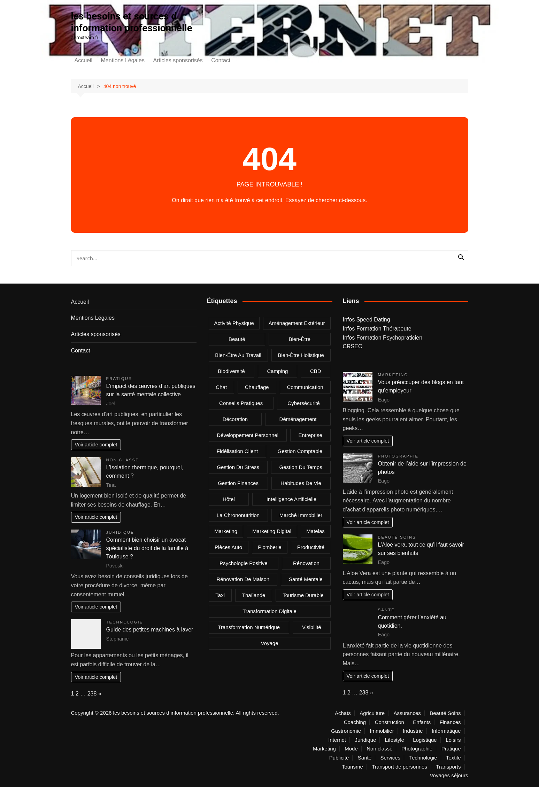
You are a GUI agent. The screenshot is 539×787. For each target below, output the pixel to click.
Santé (386, 610)
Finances (450, 722)
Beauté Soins (397, 537)
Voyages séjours (449, 775)
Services (390, 758)
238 (92, 694)
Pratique (119, 378)
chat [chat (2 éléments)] (221, 387)
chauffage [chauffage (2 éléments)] (257, 387)
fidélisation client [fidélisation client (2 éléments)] (237, 451)
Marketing (393, 375)
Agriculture (372, 713)
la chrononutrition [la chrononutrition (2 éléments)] (238, 515)
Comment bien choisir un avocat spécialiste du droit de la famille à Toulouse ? (147, 548)
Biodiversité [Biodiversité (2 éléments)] (231, 371)
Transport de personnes (399, 767)
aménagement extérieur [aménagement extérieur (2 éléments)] (297, 323)
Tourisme (352, 767)
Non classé (122, 460)
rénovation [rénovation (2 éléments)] (306, 563)
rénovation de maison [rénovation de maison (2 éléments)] (242, 579)
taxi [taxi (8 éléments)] (220, 595)
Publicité (339, 758)
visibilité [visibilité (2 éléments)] (311, 627)
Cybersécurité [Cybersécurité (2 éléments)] (303, 403)
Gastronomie (346, 731)
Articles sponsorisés (177, 60)
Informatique (446, 731)
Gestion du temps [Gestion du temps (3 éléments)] (300, 467)
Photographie (398, 456)
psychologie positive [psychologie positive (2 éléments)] (244, 563)
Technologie (124, 622)
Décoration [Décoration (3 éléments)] (235, 419)
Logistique (425, 740)
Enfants (422, 722)
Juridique (120, 532)
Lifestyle (394, 740)
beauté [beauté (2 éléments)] (237, 339)
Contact (220, 60)
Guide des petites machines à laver (149, 630)
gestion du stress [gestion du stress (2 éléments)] (238, 467)
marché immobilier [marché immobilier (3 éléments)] (300, 515)
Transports (448, 767)
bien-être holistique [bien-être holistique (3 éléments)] (301, 355)
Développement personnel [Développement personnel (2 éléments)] (247, 435)
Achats (343, 713)
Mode (351, 749)
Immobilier (382, 731)
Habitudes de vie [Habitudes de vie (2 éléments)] (300, 483)
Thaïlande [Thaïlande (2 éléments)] (253, 595)
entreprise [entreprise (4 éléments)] (310, 435)
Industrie (413, 731)
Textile (453, 758)
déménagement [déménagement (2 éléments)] (298, 419)
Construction (389, 722)
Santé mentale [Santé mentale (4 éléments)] (306, 579)
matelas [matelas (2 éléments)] (315, 531)
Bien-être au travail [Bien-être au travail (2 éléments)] (238, 355)
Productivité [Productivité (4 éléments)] (310, 547)
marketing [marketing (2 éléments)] (225, 531)
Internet (337, 740)
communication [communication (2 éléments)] (305, 387)
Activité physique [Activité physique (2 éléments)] (234, 323)
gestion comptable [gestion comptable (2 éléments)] (300, 451)
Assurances (407, 713)
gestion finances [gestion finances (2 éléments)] (238, 483)
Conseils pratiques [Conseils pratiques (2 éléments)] (241, 403)
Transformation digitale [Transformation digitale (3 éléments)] (269, 611)
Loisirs (453, 740)
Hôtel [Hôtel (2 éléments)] (229, 499)
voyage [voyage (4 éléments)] (269, 643)
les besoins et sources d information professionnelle (131, 22)
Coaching (355, 722)
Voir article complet (96, 444)
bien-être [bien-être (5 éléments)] (300, 339)
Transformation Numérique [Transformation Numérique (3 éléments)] (249, 627)
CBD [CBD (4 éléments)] (315, 371)
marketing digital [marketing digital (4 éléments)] (271, 531)
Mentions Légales (123, 60)
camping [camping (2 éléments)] (277, 371)
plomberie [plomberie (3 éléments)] (270, 547)
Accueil (84, 60)
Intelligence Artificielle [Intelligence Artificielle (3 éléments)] (291, 499)
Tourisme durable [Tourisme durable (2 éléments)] (303, 595)
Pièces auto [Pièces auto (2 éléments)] (228, 547)
